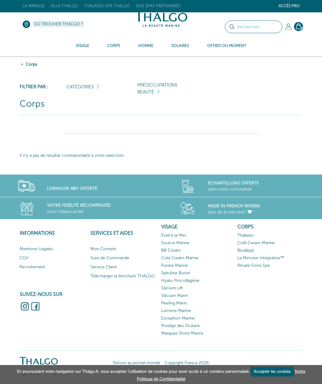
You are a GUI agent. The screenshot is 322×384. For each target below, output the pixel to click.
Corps (31, 64)
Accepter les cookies (272, 371)
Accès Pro (289, 6)
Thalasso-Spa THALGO (107, 6)
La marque (34, 6)
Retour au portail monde (136, 362)
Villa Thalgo (64, 6)
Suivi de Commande (109, 257)
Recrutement (32, 266)
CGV (24, 257)
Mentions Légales (36, 248)
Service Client (103, 266)
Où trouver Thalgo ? (58, 24)
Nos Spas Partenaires (158, 6)
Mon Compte (103, 248)
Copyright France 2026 (186, 362)
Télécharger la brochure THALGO (122, 276)
